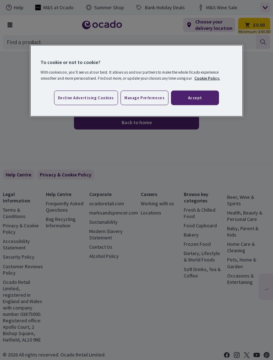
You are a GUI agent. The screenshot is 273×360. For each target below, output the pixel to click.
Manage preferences (144, 97)
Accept (195, 97)
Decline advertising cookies (86, 97)
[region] (136, 80)
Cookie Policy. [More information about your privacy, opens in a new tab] (207, 78)
